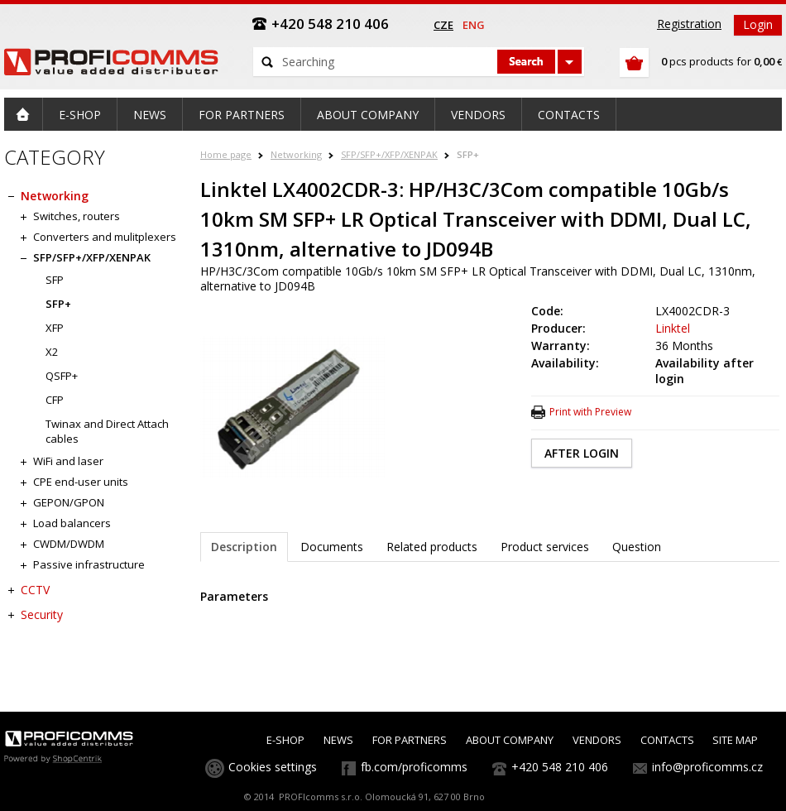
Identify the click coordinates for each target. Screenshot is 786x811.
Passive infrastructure (89, 564)
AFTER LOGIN (581, 453)
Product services (545, 546)
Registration (689, 23)
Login (758, 24)
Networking (296, 154)
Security (42, 614)
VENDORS (597, 739)
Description (244, 546)
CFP (55, 399)
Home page (226, 154)
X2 (52, 351)
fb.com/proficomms (414, 767)
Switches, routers (76, 216)
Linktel (672, 328)
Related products (431, 546)
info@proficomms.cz (707, 767)
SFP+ (468, 154)
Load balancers (72, 523)
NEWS (338, 739)
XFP (55, 327)
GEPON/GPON (68, 502)
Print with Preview (590, 412)
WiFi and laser (68, 460)
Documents (331, 546)
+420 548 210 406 (559, 767)
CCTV (35, 589)
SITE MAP (735, 739)
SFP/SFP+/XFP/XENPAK (389, 154)
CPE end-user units (80, 481)
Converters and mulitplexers (104, 236)
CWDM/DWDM (68, 543)
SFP (55, 279)
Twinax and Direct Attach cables (107, 431)
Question (636, 546)
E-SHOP (285, 739)
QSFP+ (62, 375)
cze (443, 24)
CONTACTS (667, 739)
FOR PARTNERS (409, 739)
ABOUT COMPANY (510, 739)
